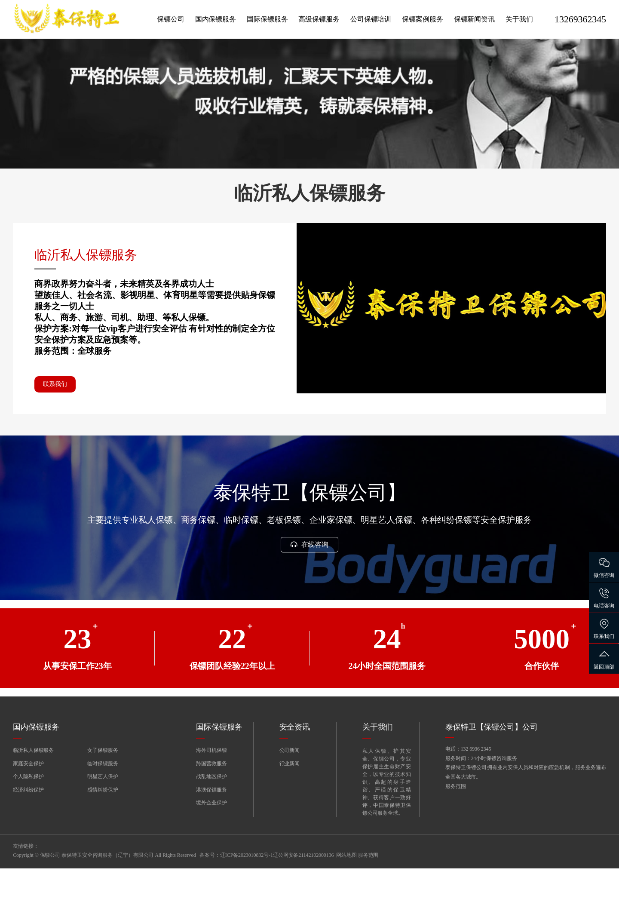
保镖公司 (170, 19)
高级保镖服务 (318, 19)
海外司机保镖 (211, 799)
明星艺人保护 (102, 825)
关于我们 (519, 19)
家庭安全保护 (28, 812)
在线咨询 (309, 592)
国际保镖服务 (267, 19)
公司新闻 (289, 799)
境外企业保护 (211, 852)
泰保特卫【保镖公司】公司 (491, 776)
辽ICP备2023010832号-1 (246, 904)
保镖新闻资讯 (474, 19)
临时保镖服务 (102, 812)
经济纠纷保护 (28, 838)
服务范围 (455, 837)
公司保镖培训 (370, 19)
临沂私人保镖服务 (33, 799)
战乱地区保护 (211, 825)
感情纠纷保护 (102, 838)
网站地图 (346, 904)
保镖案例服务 (422, 19)
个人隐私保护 (28, 825)
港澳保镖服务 (211, 838)
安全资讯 (294, 776)
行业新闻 (289, 812)
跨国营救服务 (211, 812)
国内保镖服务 (215, 19)
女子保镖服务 (102, 799)
